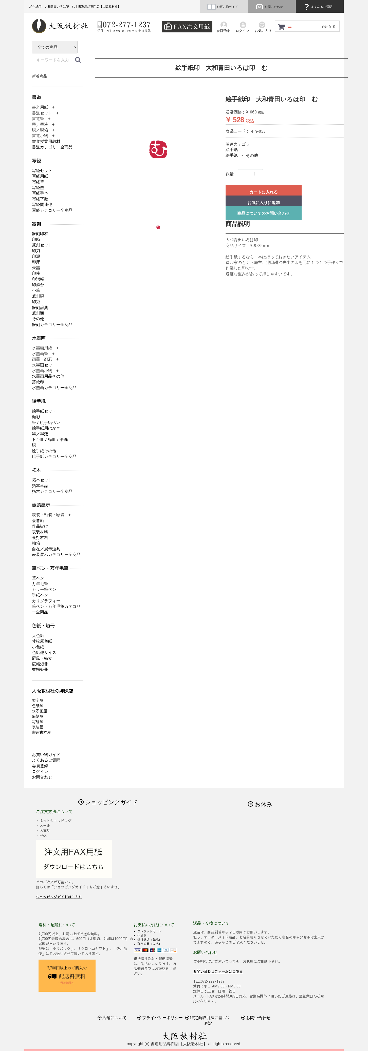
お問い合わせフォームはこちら (218, 971)
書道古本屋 (41, 732)
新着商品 (39, 76)
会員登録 (40, 766)
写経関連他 (42, 204)
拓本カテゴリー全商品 (52, 491)
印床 (36, 262)
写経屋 (37, 721)
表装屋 (37, 727)
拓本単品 (40, 485)
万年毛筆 (40, 583)
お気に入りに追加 (263, 202)
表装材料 (40, 532)
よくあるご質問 (317, 7)
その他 (252, 155)
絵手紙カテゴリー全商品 (54, 456)
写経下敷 (40, 199)
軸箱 (36, 543)
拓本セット (42, 480)
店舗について (112, 1017)
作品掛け (40, 526)
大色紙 (38, 635)
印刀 (36, 250)
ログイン (40, 771)
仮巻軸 (38, 520)
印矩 (36, 301)
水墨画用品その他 (48, 376)
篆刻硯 (38, 296)
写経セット (42, 170)
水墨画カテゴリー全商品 (54, 387)
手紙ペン (40, 595)
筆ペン (38, 578)
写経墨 (38, 187)
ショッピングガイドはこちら (59, 896)
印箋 (36, 273)
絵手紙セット (44, 411)
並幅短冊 (40, 669)
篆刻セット (42, 245)
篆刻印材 (40, 233)
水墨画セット (44, 365)
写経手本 (40, 193)
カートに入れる (263, 192)
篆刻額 (38, 313)
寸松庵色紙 (42, 641)
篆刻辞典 (40, 307)
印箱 (36, 239)
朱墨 (36, 267)
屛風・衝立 (42, 658)
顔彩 (36, 416)
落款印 (38, 382)
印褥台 (38, 284)
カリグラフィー (46, 600)
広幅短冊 (40, 663)
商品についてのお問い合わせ (263, 213)
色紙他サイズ (44, 652)
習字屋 (37, 700)
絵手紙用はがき (46, 428)
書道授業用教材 (46, 141)
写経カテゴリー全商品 (52, 210)
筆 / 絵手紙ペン (46, 422)
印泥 (36, 256)
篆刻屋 (37, 716)
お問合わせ (42, 777)
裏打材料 (40, 537)
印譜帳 (38, 279)
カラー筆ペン (44, 589)
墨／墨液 (40, 434)
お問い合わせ (269, 7)
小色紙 (38, 647)
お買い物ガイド (222, 7)
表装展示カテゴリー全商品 (56, 554)
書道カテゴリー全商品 (52, 147)
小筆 (36, 290)
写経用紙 (40, 176)
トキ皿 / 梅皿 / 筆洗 (50, 439)
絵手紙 (232, 149)
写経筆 (38, 182)
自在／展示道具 (46, 549)
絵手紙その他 (44, 451)
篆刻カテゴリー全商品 (52, 324)
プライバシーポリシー (160, 1017)
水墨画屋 (39, 711)
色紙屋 (37, 706)
